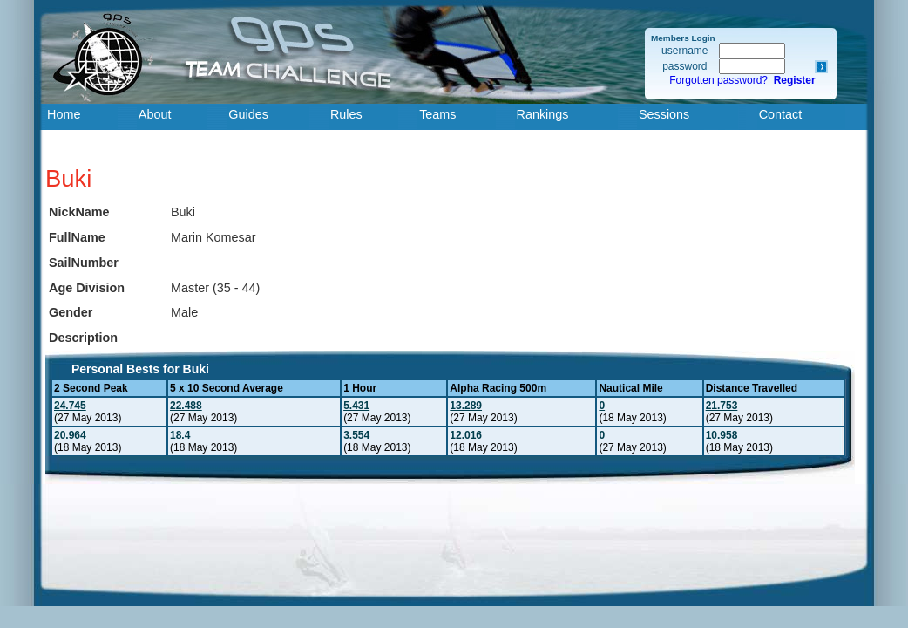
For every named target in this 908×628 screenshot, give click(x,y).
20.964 (70, 435)
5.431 (356, 405)
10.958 (722, 435)
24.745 (70, 405)
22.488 (186, 405)
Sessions (664, 114)
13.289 (466, 405)
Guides (248, 114)
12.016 (466, 435)
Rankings (543, 114)
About (155, 114)
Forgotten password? (718, 80)
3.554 (356, 435)
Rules (346, 114)
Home (63, 114)
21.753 (722, 405)
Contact (781, 114)
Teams (437, 114)
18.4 (180, 435)
